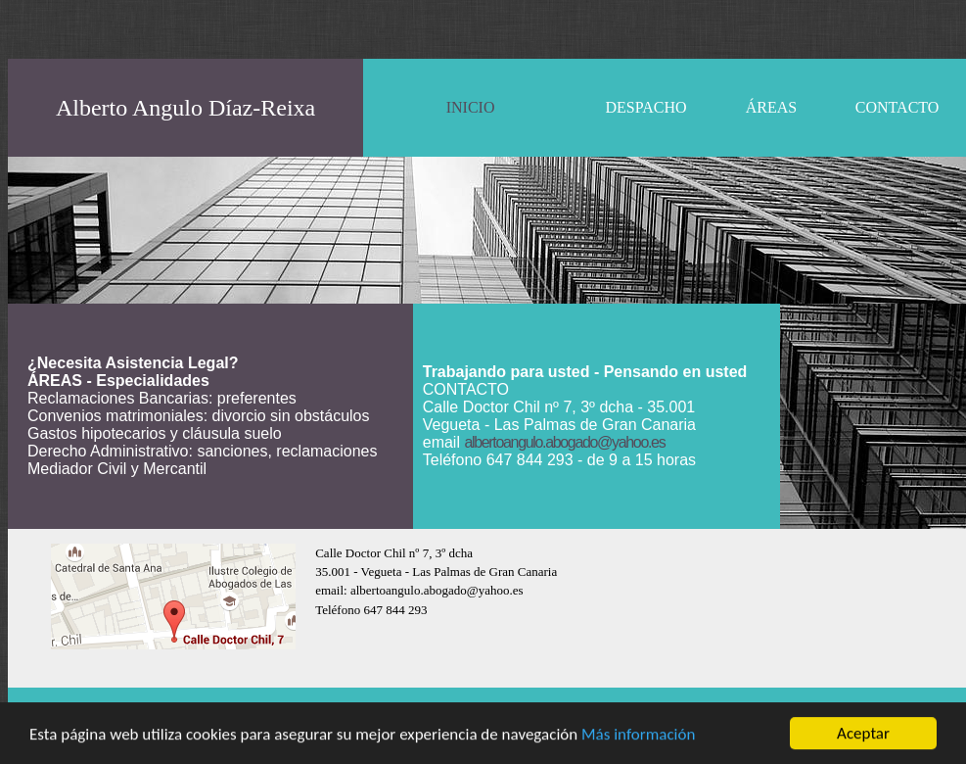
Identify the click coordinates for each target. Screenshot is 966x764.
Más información (638, 735)
